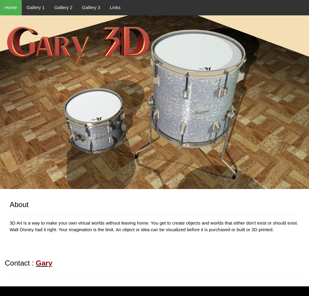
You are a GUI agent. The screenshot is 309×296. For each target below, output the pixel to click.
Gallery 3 (91, 7)
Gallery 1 (36, 7)
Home (11, 7)
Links (115, 7)
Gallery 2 (63, 7)
